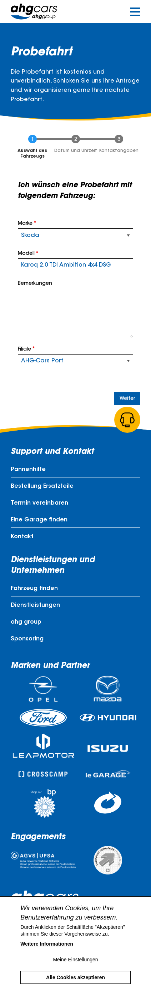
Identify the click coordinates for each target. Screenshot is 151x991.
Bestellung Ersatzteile (42, 486)
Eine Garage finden (39, 520)
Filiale (24, 349)
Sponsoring (27, 639)
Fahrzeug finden (34, 588)
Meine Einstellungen (75, 959)
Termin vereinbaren (39, 503)
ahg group (26, 622)
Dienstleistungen (35, 605)
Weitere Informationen (46, 943)
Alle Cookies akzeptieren (75, 977)
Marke (25, 223)
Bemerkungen (35, 283)
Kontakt (22, 537)
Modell (26, 253)
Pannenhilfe (28, 469)
